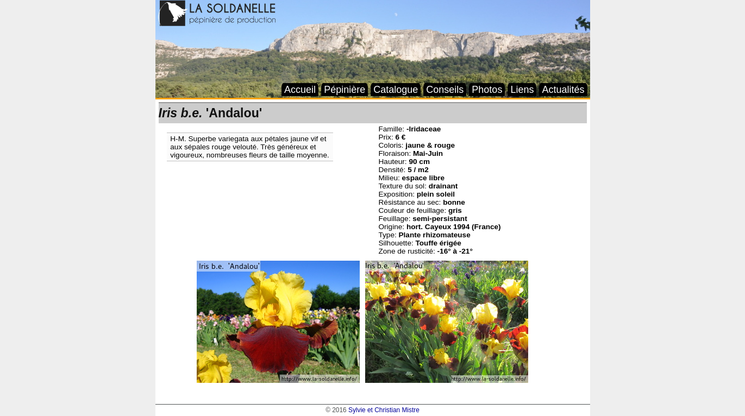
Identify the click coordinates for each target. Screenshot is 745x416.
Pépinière (344, 89)
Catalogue (395, 89)
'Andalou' (210, 113)
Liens (522, 89)
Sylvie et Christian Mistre (384, 410)
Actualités (563, 89)
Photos (487, 89)
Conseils (445, 89)
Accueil (300, 89)
